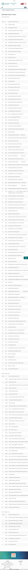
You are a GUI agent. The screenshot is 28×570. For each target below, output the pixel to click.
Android (4, 568)
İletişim (20, 564)
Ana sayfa (20, 562)
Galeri (20, 563)
